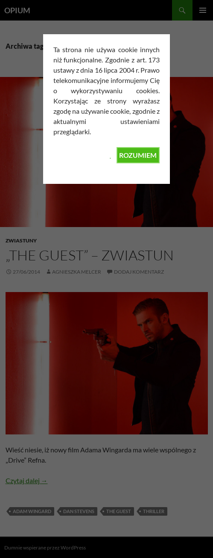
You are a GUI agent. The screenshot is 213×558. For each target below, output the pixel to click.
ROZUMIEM (138, 155)
